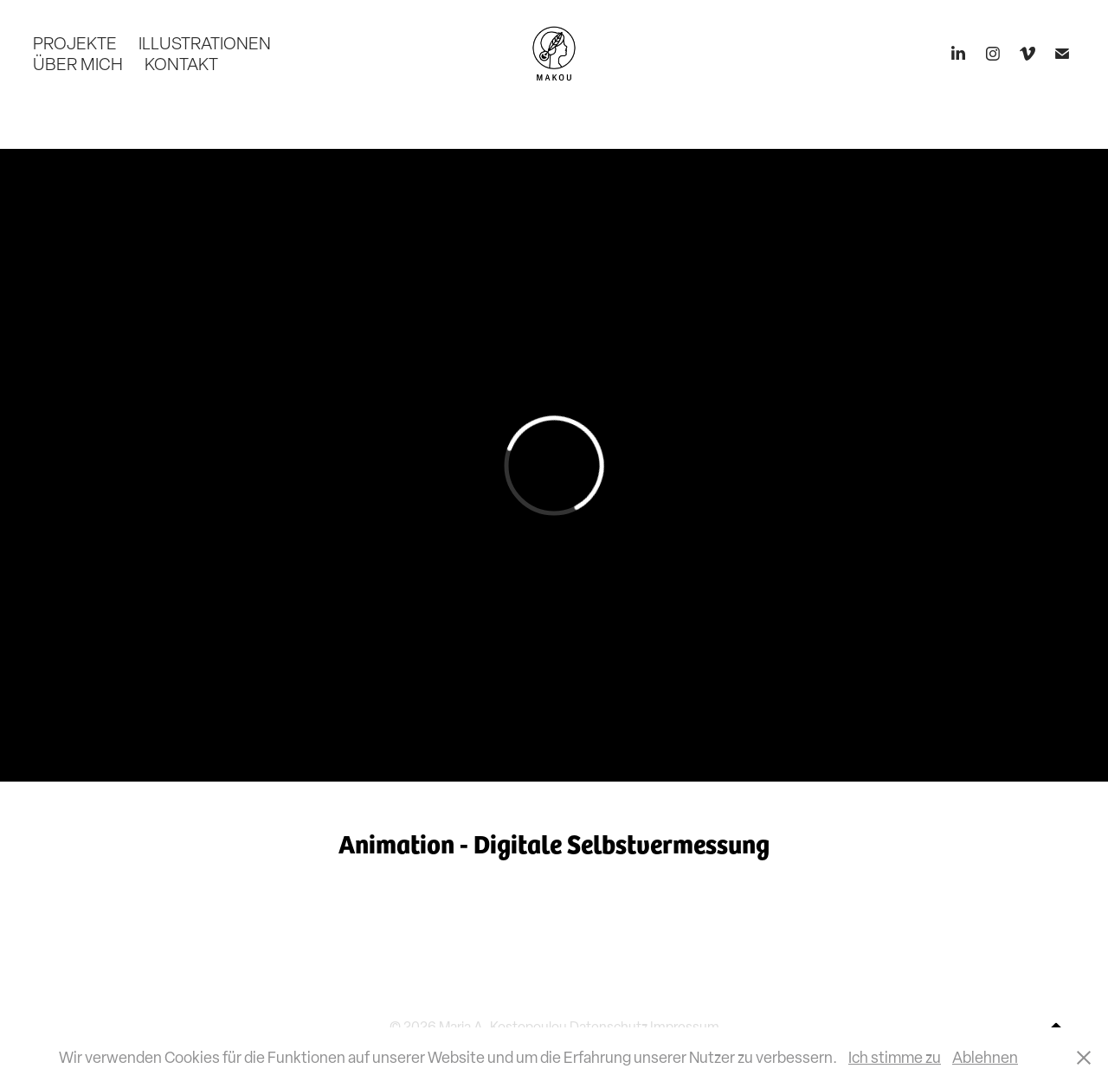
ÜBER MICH (78, 64)
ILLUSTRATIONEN (204, 43)
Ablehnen (985, 1057)
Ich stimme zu (894, 1057)
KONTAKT (181, 64)
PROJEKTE (75, 43)
